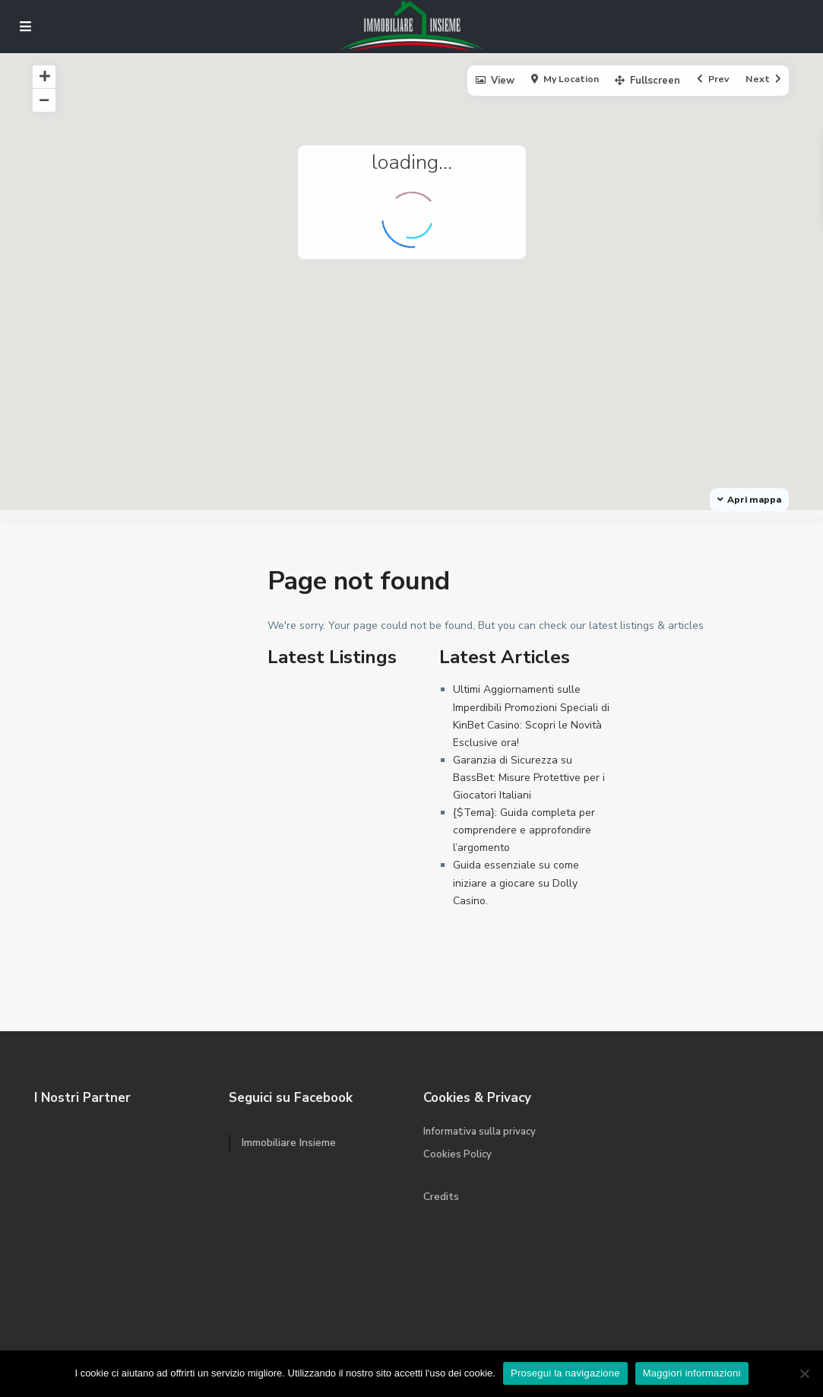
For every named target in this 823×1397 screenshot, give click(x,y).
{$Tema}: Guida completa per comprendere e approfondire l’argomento (524, 830)
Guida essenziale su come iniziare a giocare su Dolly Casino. (516, 882)
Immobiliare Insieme (289, 1142)
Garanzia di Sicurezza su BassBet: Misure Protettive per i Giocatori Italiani (529, 777)
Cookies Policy (457, 1154)
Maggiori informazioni (692, 1373)
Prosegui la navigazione (565, 1373)
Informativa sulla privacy (479, 1131)
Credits (441, 1196)
